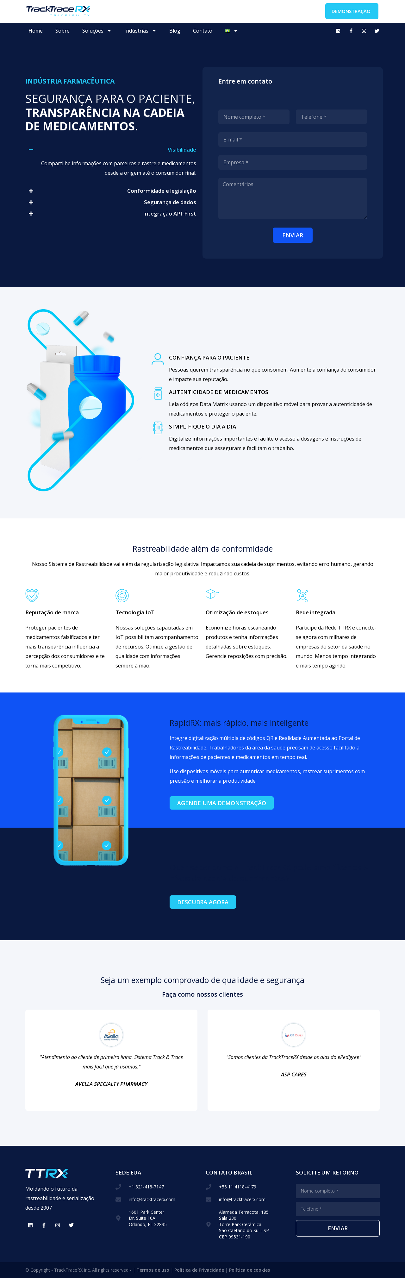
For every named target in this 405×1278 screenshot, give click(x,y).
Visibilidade (182, 149)
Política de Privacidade (199, 1270)
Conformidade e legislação (161, 190)
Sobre (62, 30)
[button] (112, 149)
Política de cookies (249, 1270)
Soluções (97, 30)
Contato (202, 30)
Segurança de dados (170, 202)
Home (35, 30)
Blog (174, 30)
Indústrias (140, 30)
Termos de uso (152, 1270)
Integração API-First (169, 213)
